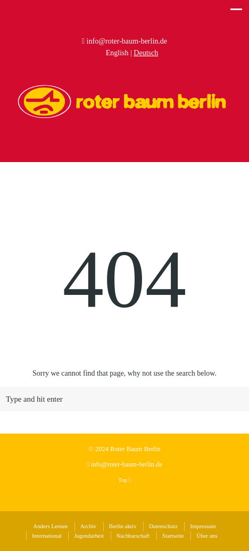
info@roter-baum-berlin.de (127, 41)
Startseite (173, 535)
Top (124, 480)
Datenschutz (163, 526)
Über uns (207, 535)
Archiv (88, 526)
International (46, 535)
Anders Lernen (50, 526)
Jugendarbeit (89, 535)
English (117, 53)
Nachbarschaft (133, 535)
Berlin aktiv (123, 526)
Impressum (202, 526)
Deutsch (146, 53)
